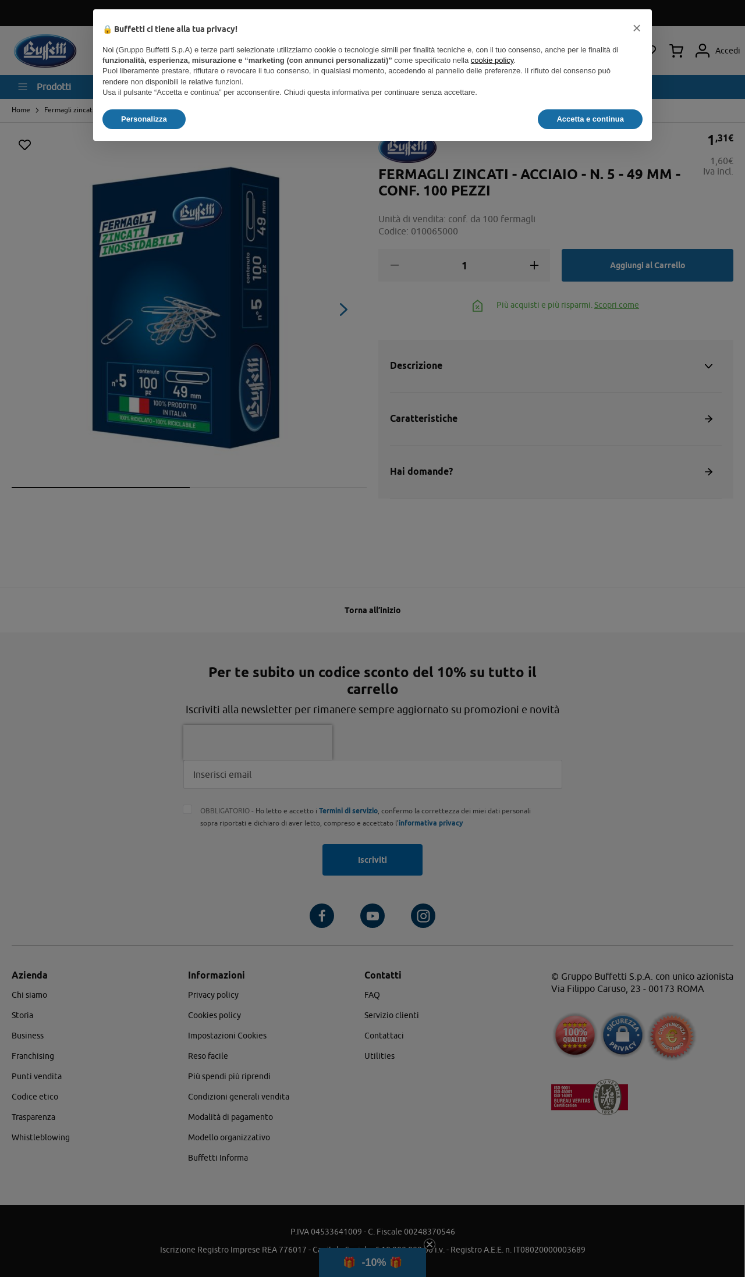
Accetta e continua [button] (590, 119)
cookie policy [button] (492, 60)
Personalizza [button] (144, 119)
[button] (636, 28)
